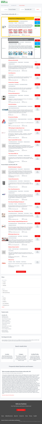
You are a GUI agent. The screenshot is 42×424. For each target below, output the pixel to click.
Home (2, 415)
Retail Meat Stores (5, 316)
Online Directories (9, 415)
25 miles (4, 281)
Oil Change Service (5, 317)
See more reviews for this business (8, 395)
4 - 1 (36, 62)
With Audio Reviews (6, 292)
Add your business (21, 409)
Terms (26, 415)
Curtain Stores (4, 324)
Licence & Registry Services (6, 328)
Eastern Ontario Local (4, 5)
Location (22, 9)
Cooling (4, 299)
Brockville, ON (13, 5)
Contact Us (21, 415)
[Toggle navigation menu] (40, 2)
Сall (37, 19)
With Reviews (5, 290)
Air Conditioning (5, 303)
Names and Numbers (16, 420)
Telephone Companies (6, 320)
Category (5, 9)
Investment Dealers (5, 331)
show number (27, 35)
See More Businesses (21, 271)
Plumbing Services (6, 305)
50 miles (4, 283)
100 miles (4, 285)
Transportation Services (6, 323)
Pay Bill (35, 415)
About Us (16, 415)
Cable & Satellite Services (6, 321)
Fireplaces (4, 301)
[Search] (37, 9)
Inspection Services (5, 327)
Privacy (30, 415)
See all (3, 306)
